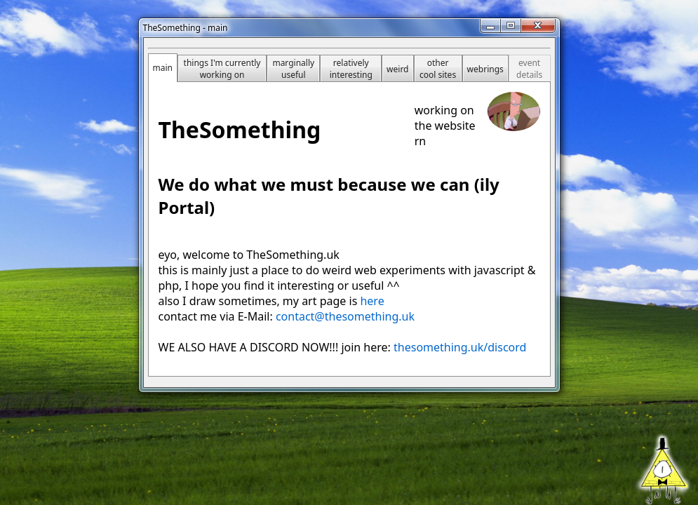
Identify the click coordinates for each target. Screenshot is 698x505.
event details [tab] (529, 69)
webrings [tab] (485, 69)
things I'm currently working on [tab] (222, 69)
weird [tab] (397, 69)
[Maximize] (511, 25)
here (372, 301)
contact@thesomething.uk (345, 316)
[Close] (538, 25)
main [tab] (163, 68)
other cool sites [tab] (438, 69)
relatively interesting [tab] (351, 69)
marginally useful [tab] (293, 69)
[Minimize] (491, 25)
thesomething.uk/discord (460, 347)
